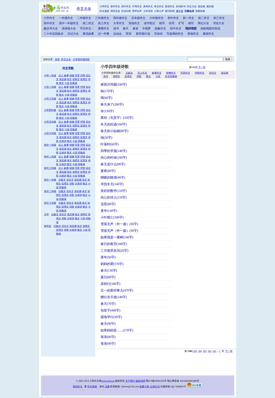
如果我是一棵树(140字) (117, 237)
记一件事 (103, 33)
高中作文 (126, 6)
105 (195, 351)
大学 (46, 214)
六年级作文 (156, 18)
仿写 (171, 23)
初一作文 (188, 18)
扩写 (181, 23)
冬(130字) (107, 111)
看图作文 (103, 28)
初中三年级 (50, 168)
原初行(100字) (111, 283)
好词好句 (181, 6)
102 (209, 351)
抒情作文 (199, 72)
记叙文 (62, 179)
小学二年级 (50, 87)
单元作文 (159, 6)
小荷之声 (159, 11)
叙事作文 (157, 72)
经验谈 (73, 83)
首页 (57, 59)
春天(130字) (109, 270)
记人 (61, 75)
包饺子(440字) (111, 310)
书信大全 (218, 23)
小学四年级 (50, 110)
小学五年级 (50, 121)
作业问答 (126, 11)
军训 (128, 33)
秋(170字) (107, 91)
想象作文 (160, 28)
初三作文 (219, 18)
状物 (71, 75)
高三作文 (103, 23)
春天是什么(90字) (113, 164)
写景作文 (185, 72)
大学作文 (119, 23)
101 (214, 351)
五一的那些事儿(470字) (117, 290)
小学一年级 (50, 75)
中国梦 (146, 28)
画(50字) (106, 137)
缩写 (191, 23)
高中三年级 (50, 203)
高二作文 (88, 23)
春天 (126, 28)
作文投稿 (92, 386)
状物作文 (171, 72)
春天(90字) (108, 323)
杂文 (69, 79)
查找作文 (77, 386)
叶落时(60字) (110, 144)
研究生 (47, 226)
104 (200, 351)
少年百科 (148, 11)
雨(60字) (106, 97)
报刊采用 (170, 11)
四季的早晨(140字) (114, 151)
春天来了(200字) (112, 104)
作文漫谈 (104, 11)
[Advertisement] (138, 46)
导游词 (158, 33)
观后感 (210, 6)
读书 (116, 28)
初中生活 (175, 28)
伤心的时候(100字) (114, 157)
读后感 (201, 6)
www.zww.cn (108, 380)
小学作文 (104, 6)
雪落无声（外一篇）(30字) (119, 224)
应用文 (84, 79)
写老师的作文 (175, 33)
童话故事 (88, 33)
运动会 (117, 33)
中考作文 (137, 6)
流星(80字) (108, 204)
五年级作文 (138, 18)
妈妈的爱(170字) (112, 264)
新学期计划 (143, 33)
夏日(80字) (108, 277)
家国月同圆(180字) (114, 84)
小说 (67, 83)
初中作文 (115, 6)
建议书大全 (51, 28)
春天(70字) (108, 303)
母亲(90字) (108, 337)
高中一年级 (50, 179)
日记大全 (73, 33)
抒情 (82, 75)
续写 (162, 23)
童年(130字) (109, 210)
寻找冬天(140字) (112, 184)
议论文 (70, 179)
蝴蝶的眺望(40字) (113, 177)
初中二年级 (50, 156)
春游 (135, 28)
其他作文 (134, 23)
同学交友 (115, 11)
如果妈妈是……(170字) (117, 330)
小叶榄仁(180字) (112, 217)
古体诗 (62, 141)
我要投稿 (200, 11)
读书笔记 (149, 23)
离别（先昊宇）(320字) (117, 117)
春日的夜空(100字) (114, 244)
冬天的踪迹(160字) (114, 124)
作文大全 (84, 9)
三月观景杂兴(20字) (115, 250)
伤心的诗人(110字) (114, 197)
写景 (77, 75)
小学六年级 (50, 133)
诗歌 (71, 183)
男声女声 (137, 11)
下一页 (201, 67)
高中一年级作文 (69, 23)
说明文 (76, 79)
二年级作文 (84, 18)
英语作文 (170, 6)
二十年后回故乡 (53, 33)
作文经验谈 (171, 76)
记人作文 (142, 72)
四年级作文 (120, 18)
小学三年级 (50, 98)
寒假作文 (193, 33)
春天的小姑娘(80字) (115, 131)
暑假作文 (208, 33)
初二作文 (203, 18)
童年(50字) (108, 257)
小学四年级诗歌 (81, 59)
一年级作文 (66, 18)
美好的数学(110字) (114, 190)
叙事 (66, 75)
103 (205, 351)
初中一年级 (50, 145)
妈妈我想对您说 (210, 28)
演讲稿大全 (69, 28)
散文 (61, 83)
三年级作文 (102, 18)
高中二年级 (50, 191)
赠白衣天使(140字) (114, 297)
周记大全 (203, 23)
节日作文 (85, 28)
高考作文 (148, 6)
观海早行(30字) (111, 317)
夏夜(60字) (108, 171)
